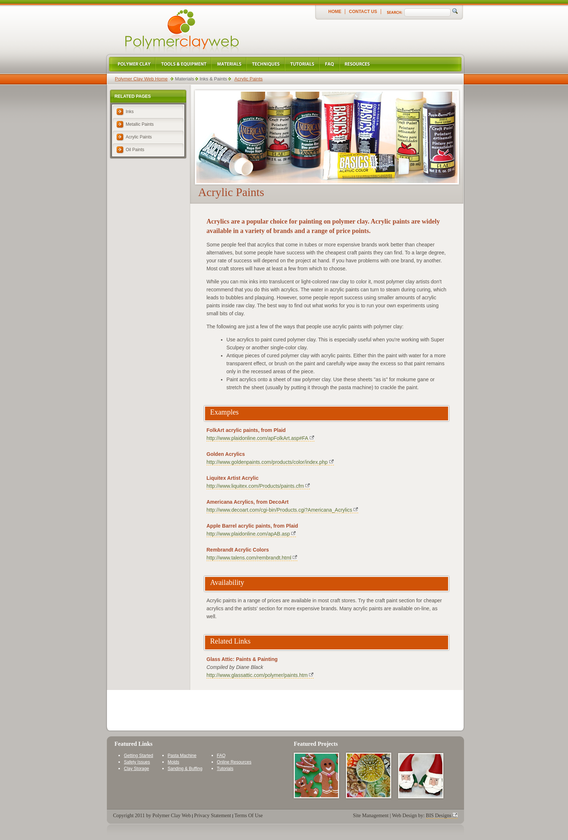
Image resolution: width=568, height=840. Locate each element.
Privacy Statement (212, 815)
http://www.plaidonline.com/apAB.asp (248, 534)
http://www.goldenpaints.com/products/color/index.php (267, 462)
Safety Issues (137, 762)
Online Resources (234, 762)
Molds (173, 762)
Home (334, 11)
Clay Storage (136, 768)
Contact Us (363, 11)
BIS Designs (438, 815)
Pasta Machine (182, 755)
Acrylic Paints (248, 79)
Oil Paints (135, 149)
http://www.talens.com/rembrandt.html (248, 558)
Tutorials (225, 768)
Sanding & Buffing (185, 768)
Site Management (370, 815)
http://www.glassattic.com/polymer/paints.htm (257, 675)
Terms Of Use (248, 815)
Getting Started (138, 755)
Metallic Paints (140, 124)
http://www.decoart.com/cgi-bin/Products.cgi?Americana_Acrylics (279, 510)
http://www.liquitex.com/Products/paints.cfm (255, 486)
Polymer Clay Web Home (141, 79)
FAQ (221, 755)
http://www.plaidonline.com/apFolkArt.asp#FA (257, 438)
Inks (130, 111)
